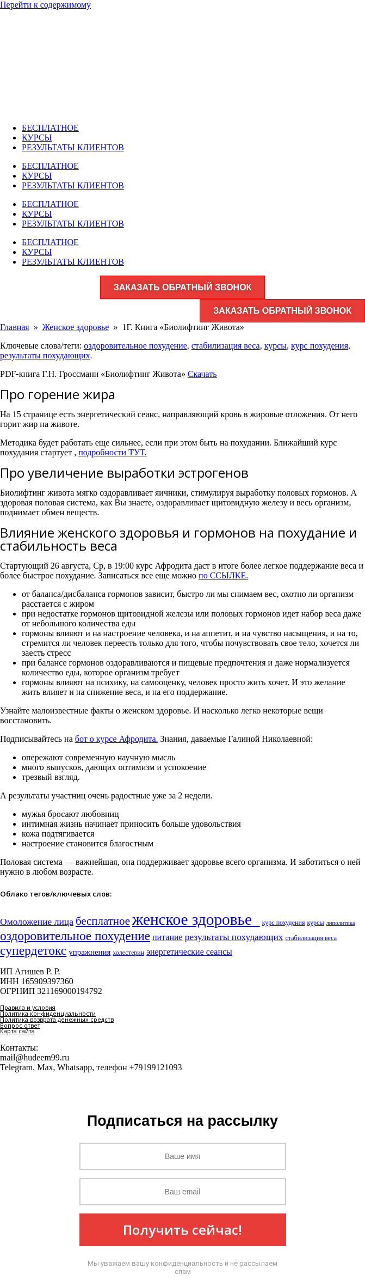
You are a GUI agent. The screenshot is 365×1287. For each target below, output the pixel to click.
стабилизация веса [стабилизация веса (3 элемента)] (311, 938)
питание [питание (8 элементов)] (167, 937)
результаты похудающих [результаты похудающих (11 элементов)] (234, 936)
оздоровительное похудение (135, 345)
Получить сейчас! (182, 1230)
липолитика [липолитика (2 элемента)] (340, 923)
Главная (14, 327)
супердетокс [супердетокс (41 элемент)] (33, 950)
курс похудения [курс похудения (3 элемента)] (283, 922)
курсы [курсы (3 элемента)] (315, 922)
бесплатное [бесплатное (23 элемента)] (103, 921)
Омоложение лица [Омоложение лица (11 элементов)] (36, 921)
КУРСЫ (37, 137)
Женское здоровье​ (75, 327)
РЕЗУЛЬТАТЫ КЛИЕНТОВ (73, 147)
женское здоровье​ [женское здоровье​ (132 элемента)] (196, 919)
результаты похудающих (45, 355)
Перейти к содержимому (45, 4)
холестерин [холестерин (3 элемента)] (128, 952)
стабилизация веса (225, 345)
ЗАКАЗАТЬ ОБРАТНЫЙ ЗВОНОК (183, 287)
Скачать (202, 374)
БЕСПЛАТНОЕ (50, 127)
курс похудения (319, 345)
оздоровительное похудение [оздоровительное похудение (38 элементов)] (75, 936)
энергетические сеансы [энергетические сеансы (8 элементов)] (189, 951)
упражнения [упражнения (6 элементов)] (89, 952)
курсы (275, 345)
